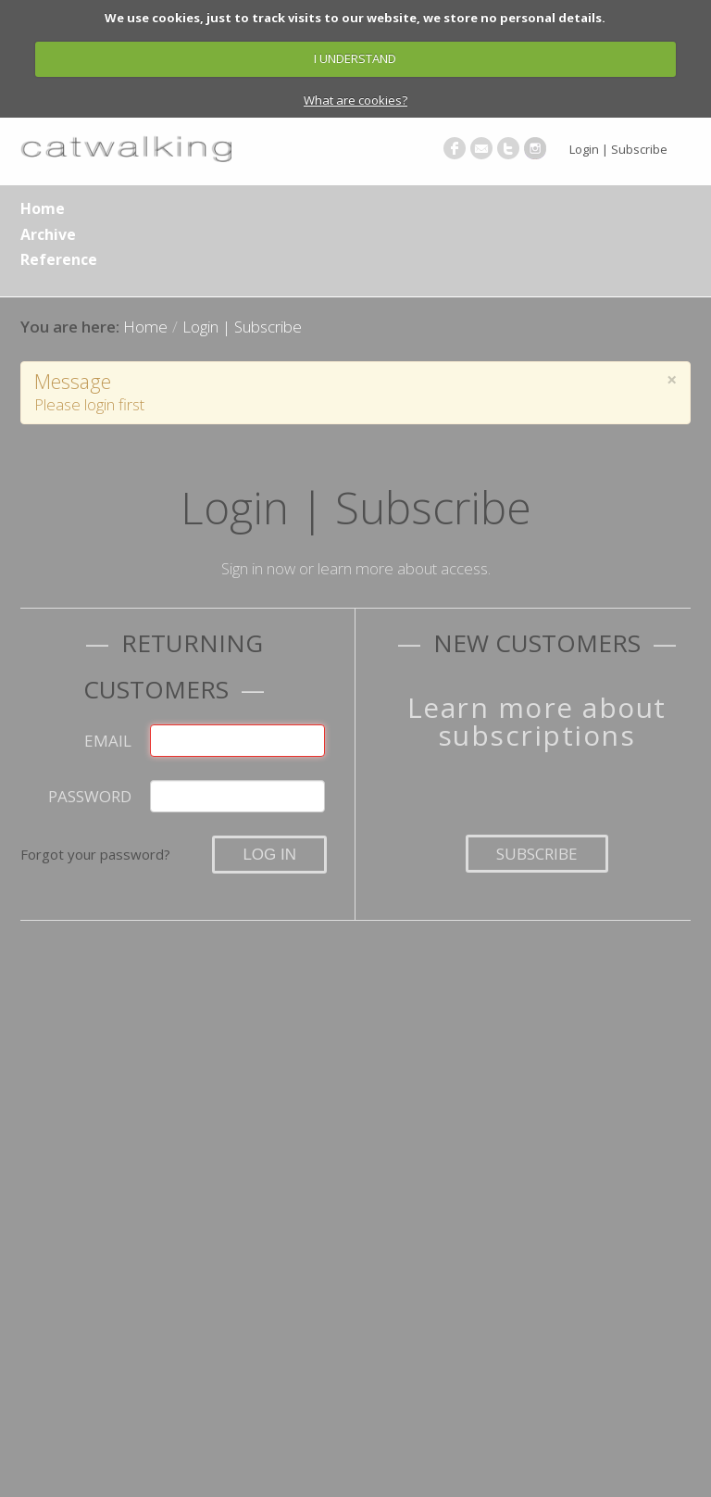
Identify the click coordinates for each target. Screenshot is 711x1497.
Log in (269, 854)
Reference (58, 259)
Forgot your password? (95, 854)
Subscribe (537, 853)
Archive (48, 234)
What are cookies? (355, 100)
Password (89, 796)
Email (107, 740)
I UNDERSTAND (355, 58)
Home (42, 208)
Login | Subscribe (618, 149)
